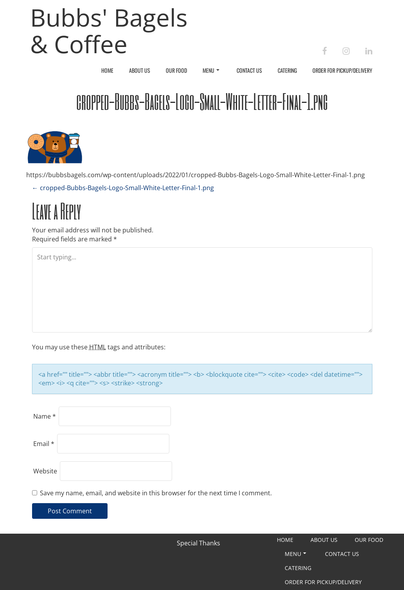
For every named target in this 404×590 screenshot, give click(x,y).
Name (44, 416)
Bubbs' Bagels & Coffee (109, 30)
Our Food (176, 70)
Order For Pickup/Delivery (342, 70)
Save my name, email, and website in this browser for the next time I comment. (156, 493)
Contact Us (249, 70)
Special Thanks (198, 543)
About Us (139, 70)
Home (107, 70)
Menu (211, 70)
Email (43, 443)
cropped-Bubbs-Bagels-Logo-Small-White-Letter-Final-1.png (123, 187)
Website (45, 471)
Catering (287, 70)
